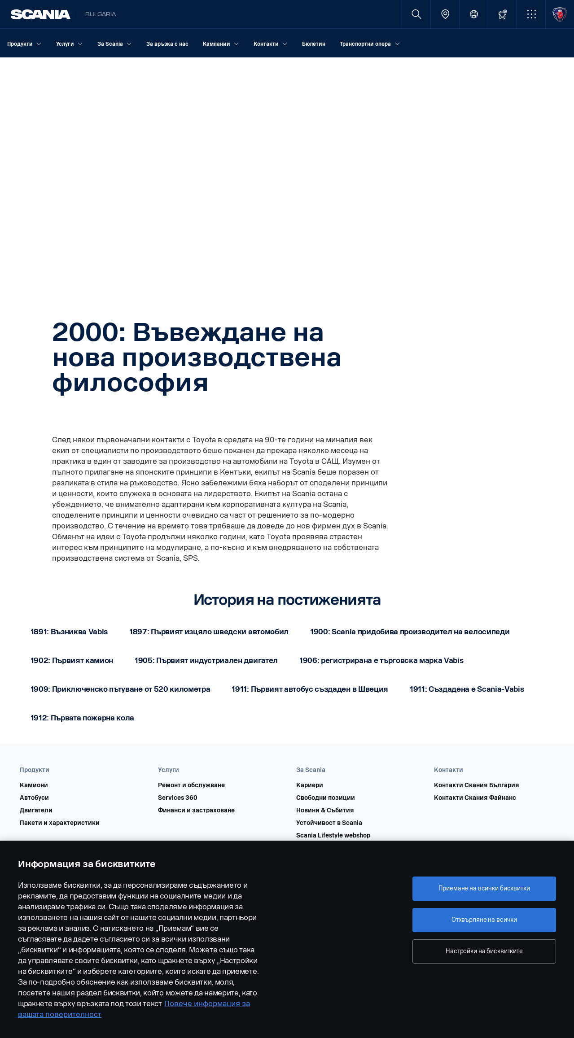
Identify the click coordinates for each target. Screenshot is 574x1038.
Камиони (34, 785)
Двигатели (36, 810)
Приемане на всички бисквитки (484, 888)
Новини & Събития (325, 810)
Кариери (309, 785)
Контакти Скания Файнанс (475, 798)
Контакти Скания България (476, 785)
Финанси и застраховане (196, 810)
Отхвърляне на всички (484, 920)
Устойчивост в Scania (329, 823)
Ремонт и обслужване (191, 785)
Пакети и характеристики (60, 823)
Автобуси (34, 798)
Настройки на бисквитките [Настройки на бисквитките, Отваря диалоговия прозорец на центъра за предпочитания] (484, 951)
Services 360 (177, 798)
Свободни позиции (325, 798)
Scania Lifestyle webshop (333, 835)
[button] (531, 14)
